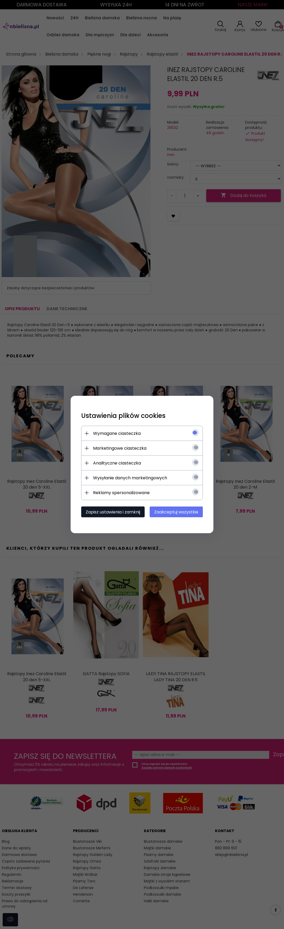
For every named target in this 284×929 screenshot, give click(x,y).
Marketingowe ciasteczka (119, 448)
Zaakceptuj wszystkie (176, 512)
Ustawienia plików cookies (123, 416)
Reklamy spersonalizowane (121, 493)
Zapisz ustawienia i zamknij (113, 512)
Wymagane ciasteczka (117, 433)
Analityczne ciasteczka (117, 463)
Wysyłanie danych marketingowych (130, 478)
